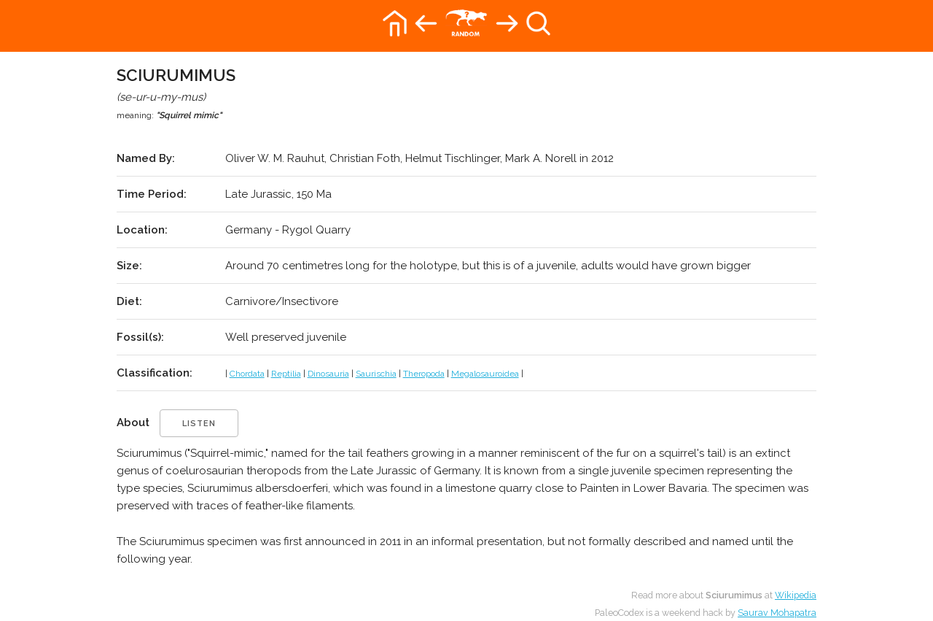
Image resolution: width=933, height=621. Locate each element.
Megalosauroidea (485, 374)
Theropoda (424, 374)
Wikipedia (795, 595)
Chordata (247, 374)
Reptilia (286, 374)
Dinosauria (328, 374)
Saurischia (376, 374)
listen (199, 423)
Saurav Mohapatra (777, 612)
